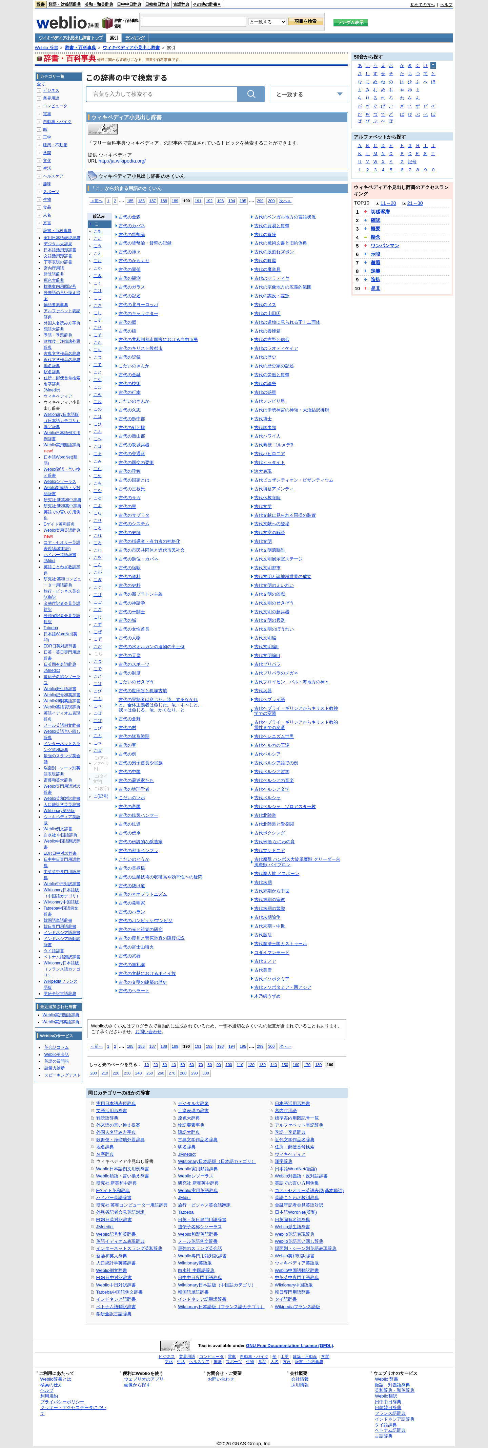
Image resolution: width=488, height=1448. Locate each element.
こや (98, 490)
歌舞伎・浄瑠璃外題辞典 (120, 1139)
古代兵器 (263, 690)
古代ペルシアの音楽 (274, 780)
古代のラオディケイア (276, 348)
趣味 (47, 184)
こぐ (98, 587)
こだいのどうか (134, 859)
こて (98, 364)
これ (98, 535)
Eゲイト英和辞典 (113, 1190)
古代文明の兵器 (269, 620)
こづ (98, 661)
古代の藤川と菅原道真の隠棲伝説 (152, 938)
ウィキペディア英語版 (297, 1262)
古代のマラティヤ (271, 278)
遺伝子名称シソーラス (200, 1226)
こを (98, 557)
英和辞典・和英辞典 (394, 1390)
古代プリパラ (267, 664)
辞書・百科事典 (80, 47)
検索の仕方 (51, 1384)
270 (172, 1073)
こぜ (98, 632)
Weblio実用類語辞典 (198, 1168)
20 (156, 1064)
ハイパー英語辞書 (113, 1197)
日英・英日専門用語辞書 (202, 1219)
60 (191, 1064)
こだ (98, 646)
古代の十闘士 (132, 611)
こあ (98, 231)
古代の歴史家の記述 (274, 365)
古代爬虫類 (265, 427)
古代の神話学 (132, 602)
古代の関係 (130, 269)
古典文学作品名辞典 (198, 1139)
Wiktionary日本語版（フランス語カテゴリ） (221, 1306)
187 (152, 200)
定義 (375, 271)
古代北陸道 (265, 815)
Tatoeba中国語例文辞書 (119, 1292)
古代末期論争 (267, 917)
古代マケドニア (269, 850)
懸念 (375, 237)
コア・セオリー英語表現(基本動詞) (309, 1190)
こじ (98, 617)
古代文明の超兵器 (271, 611)
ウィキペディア (290, 1154)
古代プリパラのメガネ (276, 673)
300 (271, 200)
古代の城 (127, 620)
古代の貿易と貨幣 (271, 225)
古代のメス (265, 304)
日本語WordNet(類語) (296, 1168)
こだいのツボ (132, 797)
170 (307, 1064)
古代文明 (263, 541)
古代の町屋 (265, 260)
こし (98, 313)
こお (98, 260)
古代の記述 (130, 295)
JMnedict (105, 1226)
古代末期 (263, 882)
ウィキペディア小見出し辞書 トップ (71, 37)
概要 (375, 228)
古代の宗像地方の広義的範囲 (282, 287)
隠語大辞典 (189, 1132)
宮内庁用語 (286, 1110)
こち (98, 349)
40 (173, 1064)
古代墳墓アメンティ (274, 488)
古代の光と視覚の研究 (141, 929)
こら (98, 513)
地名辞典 (105, 1146)
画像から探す (137, 1384)
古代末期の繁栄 (269, 908)
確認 (375, 220)
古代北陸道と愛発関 (274, 824)
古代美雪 (263, 970)
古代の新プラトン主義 (141, 594)
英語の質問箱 (56, 1061)
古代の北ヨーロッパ (138, 304)
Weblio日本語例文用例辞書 (122, 1168)
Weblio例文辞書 (111, 1270)
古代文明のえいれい (274, 585)
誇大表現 (263, 471)
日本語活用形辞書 (292, 1103)
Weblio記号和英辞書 (116, 1234)
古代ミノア (265, 961)
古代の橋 (127, 331)
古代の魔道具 (267, 269)
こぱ (98, 720)
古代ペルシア (267, 754)
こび (98, 691)
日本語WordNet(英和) (296, 1212)
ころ (98, 542)
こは (98, 416)
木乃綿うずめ (267, 996)
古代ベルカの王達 (271, 745)
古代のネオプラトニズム (143, 894)
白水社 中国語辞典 (196, 1270)
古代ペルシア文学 (271, 789)
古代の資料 (130, 576)
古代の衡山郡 (132, 436)
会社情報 (300, 1379)
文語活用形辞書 (111, 1110)
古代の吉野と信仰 (271, 339)
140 (273, 1064)
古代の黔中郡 (132, 418)
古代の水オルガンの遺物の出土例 (152, 646)
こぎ (98, 579)
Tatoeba (186, 1212)
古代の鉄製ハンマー (138, 815)
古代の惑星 (265, 392)
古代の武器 (130, 955)
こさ (98, 305)
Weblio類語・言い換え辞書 (122, 1175)
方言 (47, 222)
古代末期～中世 (269, 926)
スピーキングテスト (62, 1075)
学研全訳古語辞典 (113, 1313)
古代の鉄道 (130, 824)
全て (41, 84)
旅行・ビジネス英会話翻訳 (204, 1205)
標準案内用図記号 (60, 286)
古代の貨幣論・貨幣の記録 (145, 243)
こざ (98, 609)
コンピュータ (55, 106)
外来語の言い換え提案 (118, 1125)
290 (194, 1073)
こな (98, 379)
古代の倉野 (130, 718)
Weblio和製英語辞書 (198, 1234)
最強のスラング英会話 (200, 1248)
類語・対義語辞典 (64, 4)
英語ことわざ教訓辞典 (297, 1197)
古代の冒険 (265, 234)
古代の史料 (130, 585)
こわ (98, 550)
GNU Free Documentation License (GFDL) (289, 1345)
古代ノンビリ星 (269, 401)
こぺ (98, 743)
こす (98, 320)
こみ (98, 461)
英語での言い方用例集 (297, 1183)
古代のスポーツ (134, 664)
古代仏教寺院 (267, 497)
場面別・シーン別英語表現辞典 (306, 1248)
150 (285, 1064)
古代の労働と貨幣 (271, 374)
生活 (47, 168)
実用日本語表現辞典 (116, 1103)
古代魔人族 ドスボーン (277, 873)
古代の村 (127, 727)
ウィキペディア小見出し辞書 (131, 47)
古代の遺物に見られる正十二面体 (287, 322)
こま (98, 453)
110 (240, 1064)
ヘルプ (446, 4)
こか (98, 268)
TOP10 (361, 203)
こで (98, 668)
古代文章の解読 (269, 532)
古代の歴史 (265, 357)
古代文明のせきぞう (274, 602)
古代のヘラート (134, 990)
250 (149, 1073)
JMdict (184, 1197)
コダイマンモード (271, 952)
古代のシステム (134, 523)
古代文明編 (265, 637)
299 (260, 200)
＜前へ (96, 200)
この (98, 409)
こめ (98, 475)
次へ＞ (285, 200)
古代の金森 (130, 216)
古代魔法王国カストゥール (280, 943)
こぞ (98, 639)
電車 (47, 113)
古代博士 (263, 418)
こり (98, 520)
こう (98, 245)
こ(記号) (101, 796)
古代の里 (127, 506)
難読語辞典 (107, 1118)
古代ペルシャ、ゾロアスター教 (285, 806)
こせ (98, 327)
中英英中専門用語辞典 (297, 1277)
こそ (98, 335)
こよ (98, 505)
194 (231, 200)
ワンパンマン (385, 245)
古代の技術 (130, 383)
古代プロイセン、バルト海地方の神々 (291, 681)
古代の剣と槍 (132, 427)
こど (98, 676)
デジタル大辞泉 (193, 1103)
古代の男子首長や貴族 (141, 762)
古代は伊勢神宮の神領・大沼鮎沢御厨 (291, 409)
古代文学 (263, 506)
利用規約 (49, 1396)
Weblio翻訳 (386, 1396)
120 (251, 1064)
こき (98, 275)
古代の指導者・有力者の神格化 (149, 541)
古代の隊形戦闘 (134, 736)
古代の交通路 (132, 453)
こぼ (98, 713)
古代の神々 (130, 251)
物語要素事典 (191, 1125)
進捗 (375, 279)
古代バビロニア (269, 453)
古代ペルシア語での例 (276, 762)
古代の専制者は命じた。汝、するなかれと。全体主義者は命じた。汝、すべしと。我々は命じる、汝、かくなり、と (160, 705)
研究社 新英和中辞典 (116, 1183)
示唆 (375, 254)
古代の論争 (265, 383)
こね (98, 401)
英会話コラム (56, 1047)
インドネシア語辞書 (116, 1299)
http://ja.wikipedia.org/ (122, 161)
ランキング (135, 37)
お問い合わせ (148, 1031)
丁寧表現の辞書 (193, 1110)
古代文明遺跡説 (269, 550)
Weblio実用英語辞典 (198, 1190)
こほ (98, 446)
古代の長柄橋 (132, 868)
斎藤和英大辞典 (111, 1255)
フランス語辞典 (390, 1413)
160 (296, 1064)
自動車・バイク (57, 121)
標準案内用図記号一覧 (297, 1118)
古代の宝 (127, 745)
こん (98, 564)
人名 (47, 215)
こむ (98, 468)
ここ (98, 298)
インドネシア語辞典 (394, 1419)
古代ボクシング (269, 832)
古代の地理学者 (134, 789)
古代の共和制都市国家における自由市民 (158, 339)
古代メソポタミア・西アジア (282, 987)
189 (175, 200)
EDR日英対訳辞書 (114, 1219)
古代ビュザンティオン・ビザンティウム (293, 480)
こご (98, 602)
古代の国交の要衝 (136, 462)
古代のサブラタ (134, 515)
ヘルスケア (53, 176)
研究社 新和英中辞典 (198, 1183)
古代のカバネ (132, 225)
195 (243, 200)
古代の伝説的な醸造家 (141, 841)
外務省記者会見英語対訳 (120, 1212)
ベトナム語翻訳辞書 (116, 1306)
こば (98, 683)
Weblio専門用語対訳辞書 (202, 1255)
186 (141, 200)
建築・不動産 (55, 145)
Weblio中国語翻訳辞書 (297, 1270)
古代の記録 (130, 357)
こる (98, 528)
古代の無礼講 (132, 964)
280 (183, 1073)
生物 (47, 199)
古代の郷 (127, 322)
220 (116, 1073)
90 (219, 1064)
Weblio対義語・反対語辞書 (301, 1175)
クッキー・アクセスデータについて (73, 1410)
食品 (47, 207)
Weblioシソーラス (195, 1175)
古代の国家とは (134, 480)
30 (164, 1064)
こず (98, 624)
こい (98, 238)
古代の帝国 (130, 806)
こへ (98, 438)
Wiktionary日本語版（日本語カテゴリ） (217, 1161)
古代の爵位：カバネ (138, 558)
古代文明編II (266, 646)
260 (161, 1073)
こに (98, 387)
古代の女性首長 (134, 629)
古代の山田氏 (267, 313)
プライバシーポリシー (62, 1401)
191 (198, 200)
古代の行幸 (130, 392)
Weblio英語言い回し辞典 (299, 1241)
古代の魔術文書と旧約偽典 (280, 243)
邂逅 (375, 262)
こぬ (98, 394)
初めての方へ (422, 4)
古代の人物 (130, 637)
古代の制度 (130, 673)
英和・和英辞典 (99, 4)
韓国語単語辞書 (193, 1292)
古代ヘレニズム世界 (274, 736)
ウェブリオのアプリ (144, 1379)
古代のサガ (130, 497)
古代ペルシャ (267, 797)
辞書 (41, 4)
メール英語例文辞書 (198, 1241)
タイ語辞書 (286, 1299)
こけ (98, 290)
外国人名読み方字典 (116, 1132)
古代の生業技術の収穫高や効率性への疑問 (160, 876)
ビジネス (51, 90)
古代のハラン (132, 911)
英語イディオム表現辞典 (120, 1241)
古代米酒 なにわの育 (274, 841)
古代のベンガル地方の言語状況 (285, 216)
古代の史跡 (130, 532)
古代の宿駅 (130, 567)
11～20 (388, 203)
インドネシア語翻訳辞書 (202, 1299)
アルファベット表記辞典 (299, 1125)
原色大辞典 (189, 1118)
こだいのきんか (134, 365)
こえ (98, 253)
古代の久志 (130, 409)
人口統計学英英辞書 (116, 1262)
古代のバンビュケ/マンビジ (146, 920)
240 (138, 1073)
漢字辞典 (283, 1161)
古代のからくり (134, 260)
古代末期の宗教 (269, 899)
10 (146, 1064)
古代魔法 (263, 934)
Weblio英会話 (56, 1054)
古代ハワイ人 (267, 436)
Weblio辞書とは (55, 1379)
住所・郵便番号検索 (294, 1146)
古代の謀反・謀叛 (271, 295)
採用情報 (300, 1384)
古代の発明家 (132, 903)
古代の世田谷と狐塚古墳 (143, 690)
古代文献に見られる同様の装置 (285, 515)
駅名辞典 (187, 1146)
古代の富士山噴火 (136, 947)
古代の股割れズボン (274, 251)
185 (130, 200)
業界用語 (51, 98)
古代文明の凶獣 (269, 594)
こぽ (98, 750)
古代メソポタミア (271, 978)
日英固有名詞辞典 (292, 1219)
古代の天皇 (130, 655)
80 (209, 1064)
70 (201, 1064)
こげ (98, 594)
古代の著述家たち (136, 780)
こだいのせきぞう (136, 681)
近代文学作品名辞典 (294, 1139)
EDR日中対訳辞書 (114, 1277)
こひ (98, 424)
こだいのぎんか (134, 401)
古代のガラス (132, 287)
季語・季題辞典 (290, 1132)
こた (98, 342)
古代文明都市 (267, 567)
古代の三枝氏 (132, 488)
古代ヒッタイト (269, 462)
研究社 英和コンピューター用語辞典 (132, 1205)
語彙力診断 (54, 1068)
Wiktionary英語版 (194, 1262)
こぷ (98, 735)
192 (209, 200)
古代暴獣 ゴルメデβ (273, 444)
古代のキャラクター (138, 313)
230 (127, 1073)
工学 (47, 137)
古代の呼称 (130, 471)
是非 (375, 288)
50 (183, 1064)
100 (228, 1064)
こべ (98, 706)
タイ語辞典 (386, 1424)
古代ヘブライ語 (269, 699)
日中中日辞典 (129, 4)
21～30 (415, 203)
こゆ (98, 498)
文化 (47, 160)
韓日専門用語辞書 (292, 1292)
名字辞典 (105, 1154)
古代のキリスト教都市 (141, 348)
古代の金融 (130, 374)
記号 (412, 161)
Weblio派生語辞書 (292, 1226)
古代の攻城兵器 (134, 444)
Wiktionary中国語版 (294, 1284)
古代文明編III (267, 655)
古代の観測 (130, 278)
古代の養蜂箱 (267, 331)
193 (220, 200)
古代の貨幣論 (132, 234)
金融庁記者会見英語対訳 (299, 1205)
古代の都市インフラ (138, 850)
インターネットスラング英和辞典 (129, 1248)
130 (262, 1064)
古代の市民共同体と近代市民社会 (152, 550)
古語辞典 (181, 4)
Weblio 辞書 (46, 47)
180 (318, 1064)
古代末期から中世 (271, 890)
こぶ (98, 698)
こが (98, 572)
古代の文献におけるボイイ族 (147, 973)
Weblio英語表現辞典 (294, 1234)
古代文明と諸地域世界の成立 (282, 576)
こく (98, 283)
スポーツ (51, 191)
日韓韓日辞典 (157, 4)
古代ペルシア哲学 (271, 771)
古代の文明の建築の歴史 (143, 982)
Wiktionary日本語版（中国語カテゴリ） (217, 1284)
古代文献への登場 (271, 523)
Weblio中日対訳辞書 (116, 1284)
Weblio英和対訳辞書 (294, 1255)
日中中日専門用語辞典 (200, 1277)
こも (98, 483)
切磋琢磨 (380, 211)
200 (93, 1073)
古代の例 (127, 754)
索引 (114, 37)
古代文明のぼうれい (274, 629)
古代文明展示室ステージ (278, 558)
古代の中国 (130, 771)
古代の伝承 (130, 832)
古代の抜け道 (132, 885)
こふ (98, 431)
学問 (47, 152)
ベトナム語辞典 (390, 1430)
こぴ (98, 728)
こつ (98, 357)
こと (98, 372)
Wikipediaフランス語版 (297, 1306)
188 (164, 200)
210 (105, 1073)
